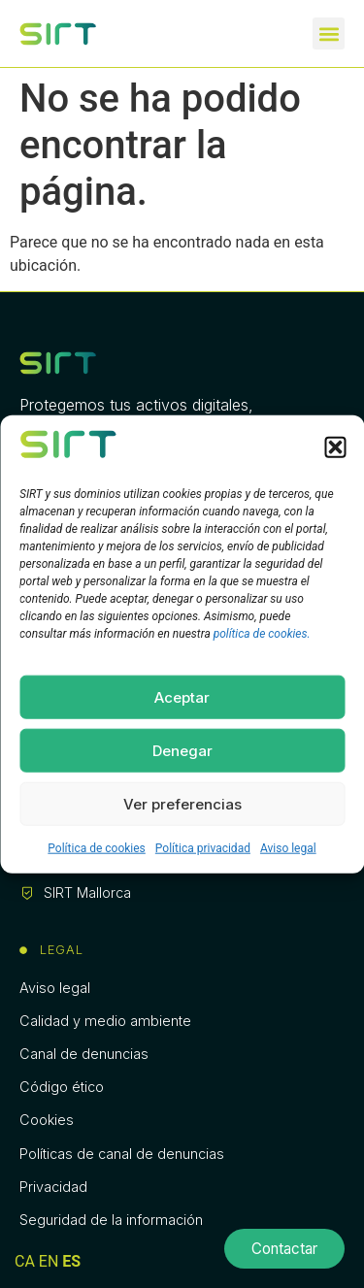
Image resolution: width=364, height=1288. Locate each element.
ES (71, 1261)
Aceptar (182, 696)
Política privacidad (202, 848)
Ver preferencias (182, 803)
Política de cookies (97, 848)
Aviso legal (288, 848)
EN (49, 1261)
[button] (335, 447)
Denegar (182, 750)
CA (25, 1261)
